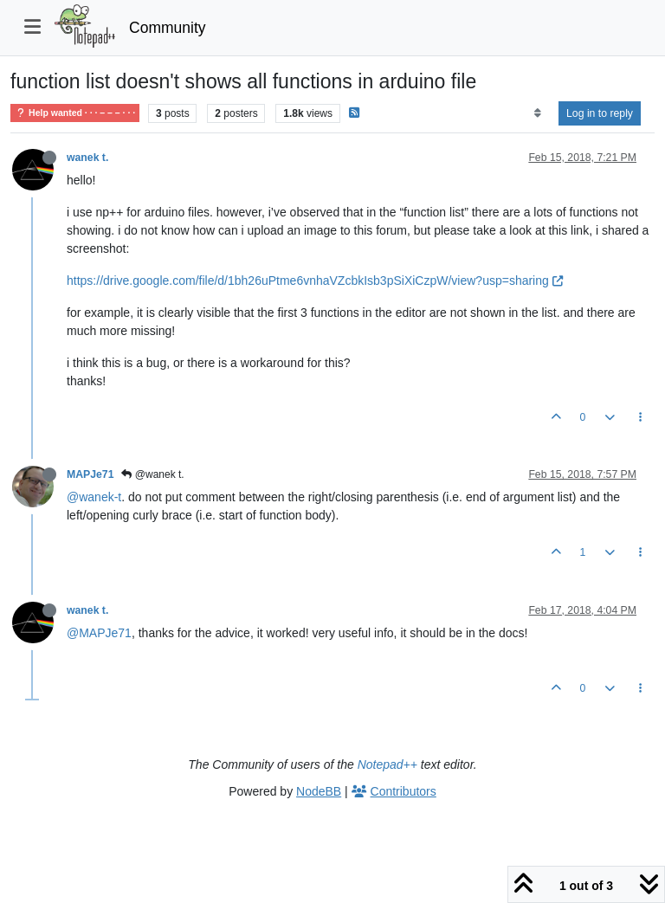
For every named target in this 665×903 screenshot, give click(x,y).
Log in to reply (599, 113)
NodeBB (318, 791)
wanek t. (87, 158)
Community (167, 27)
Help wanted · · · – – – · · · (75, 113)
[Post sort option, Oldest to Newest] (537, 113)
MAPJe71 (90, 474)
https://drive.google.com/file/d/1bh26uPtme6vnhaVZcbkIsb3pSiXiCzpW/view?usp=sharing (315, 280)
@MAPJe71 (99, 633)
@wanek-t (94, 497)
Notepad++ (387, 764)
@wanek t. (152, 474)
